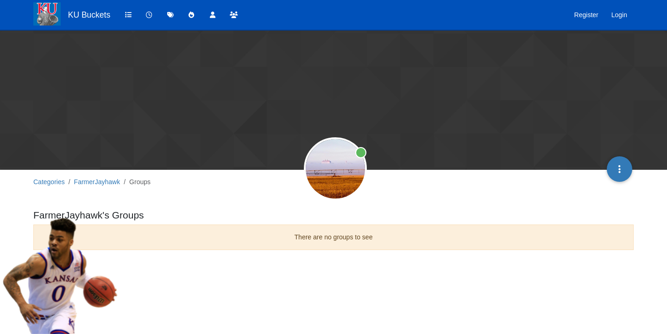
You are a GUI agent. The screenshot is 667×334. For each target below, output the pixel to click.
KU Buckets (89, 14)
